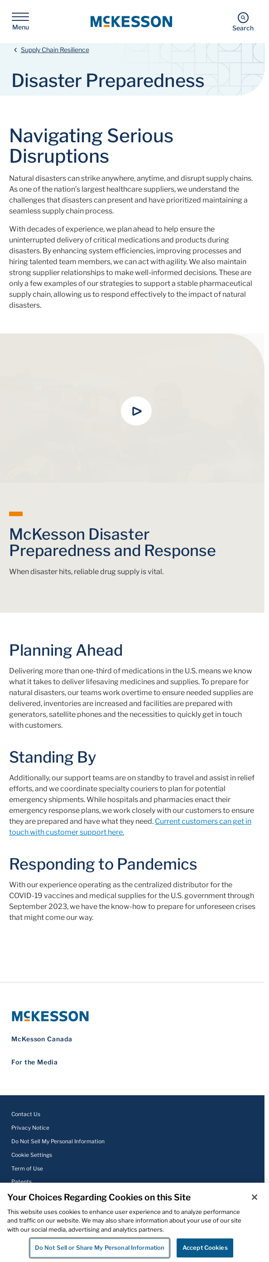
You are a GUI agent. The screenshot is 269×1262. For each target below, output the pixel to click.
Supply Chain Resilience (55, 49)
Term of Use (27, 1168)
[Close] (254, 1197)
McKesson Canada (41, 1039)
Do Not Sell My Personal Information (58, 1141)
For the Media (34, 1062)
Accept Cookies (205, 1247)
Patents (21, 1181)
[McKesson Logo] (132, 1016)
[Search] (243, 21)
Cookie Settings (31, 1154)
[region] (134, 1222)
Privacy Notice (30, 1127)
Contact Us (25, 1114)
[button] (136, 411)
